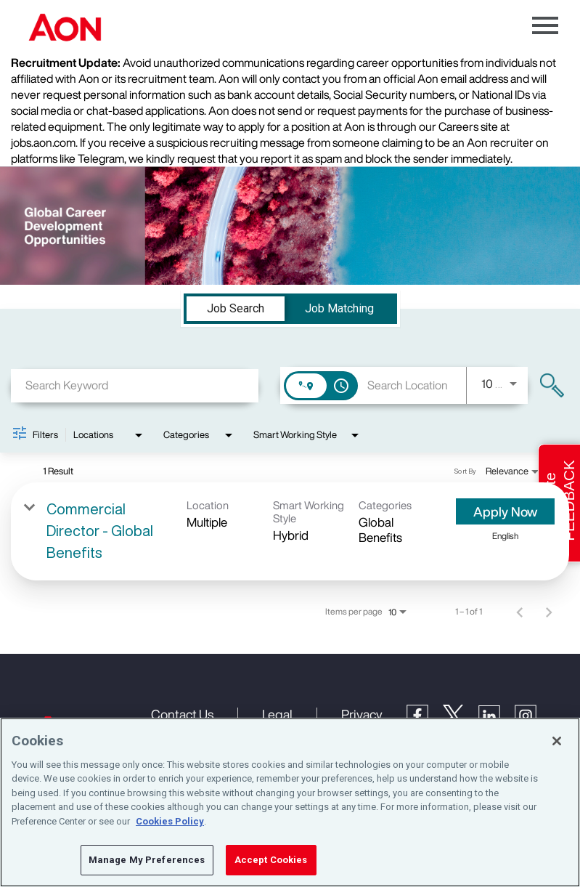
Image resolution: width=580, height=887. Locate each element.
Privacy (362, 714)
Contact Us (182, 714)
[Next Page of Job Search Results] (548, 611)
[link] (290, 531)
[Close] (557, 741)
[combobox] (134, 385)
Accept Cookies (271, 859)
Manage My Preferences (147, 859)
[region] (290, 802)
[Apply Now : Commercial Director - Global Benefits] (505, 511)
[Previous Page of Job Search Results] (519, 611)
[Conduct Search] (552, 385)
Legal (277, 714)
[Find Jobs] (552, 385)
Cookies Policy (170, 821)
